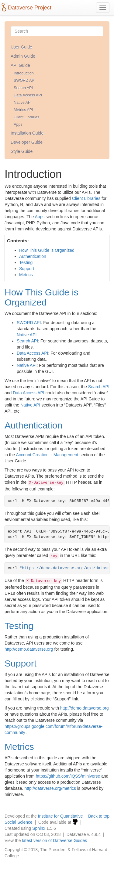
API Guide (20, 65)
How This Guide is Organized (46, 250)
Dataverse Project (29, 8)
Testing (26, 262)
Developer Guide (27, 142)
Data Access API (28, 95)
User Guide (21, 47)
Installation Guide (27, 133)
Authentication (32, 256)
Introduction (24, 73)
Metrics (26, 274)
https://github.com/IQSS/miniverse (68, 776)
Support (26, 268)
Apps (18, 124)
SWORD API (24, 80)
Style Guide (22, 151)
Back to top (98, 816)
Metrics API (23, 110)
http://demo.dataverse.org (29, 649)
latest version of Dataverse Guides (54, 840)
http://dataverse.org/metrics (50, 788)
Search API (23, 88)
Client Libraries (26, 117)
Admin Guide (23, 56)
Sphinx (38, 828)
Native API (23, 102)
